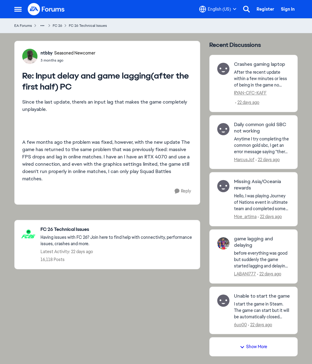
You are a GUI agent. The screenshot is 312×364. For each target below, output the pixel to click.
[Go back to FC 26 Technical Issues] (117, 229)
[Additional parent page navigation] (42, 25)
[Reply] (182, 191)
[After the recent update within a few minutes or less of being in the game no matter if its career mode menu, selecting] (262, 78)
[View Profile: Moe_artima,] (223, 186)
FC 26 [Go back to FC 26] (57, 25)
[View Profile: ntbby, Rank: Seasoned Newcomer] (29, 56)
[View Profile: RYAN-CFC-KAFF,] (223, 69)
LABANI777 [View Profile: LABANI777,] (245, 274)
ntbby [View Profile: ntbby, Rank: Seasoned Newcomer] (47, 53)
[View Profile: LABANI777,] (223, 243)
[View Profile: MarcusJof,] (223, 129)
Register (265, 9)
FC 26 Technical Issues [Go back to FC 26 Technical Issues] (88, 25)
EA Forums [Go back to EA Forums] (23, 25)
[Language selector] (218, 9)
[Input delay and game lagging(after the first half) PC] (68, 60)
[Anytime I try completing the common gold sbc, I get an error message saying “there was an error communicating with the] (262, 145)
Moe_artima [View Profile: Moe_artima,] (245, 216)
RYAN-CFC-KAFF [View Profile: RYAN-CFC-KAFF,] (250, 93)
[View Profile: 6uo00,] (223, 301)
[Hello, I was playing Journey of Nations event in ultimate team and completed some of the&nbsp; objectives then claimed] (262, 202)
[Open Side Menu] (18, 9)
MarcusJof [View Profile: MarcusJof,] (244, 159)
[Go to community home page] (46, 9)
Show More (253, 346)
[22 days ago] (247, 102)
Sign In (288, 9)
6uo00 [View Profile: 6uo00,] (240, 324)
